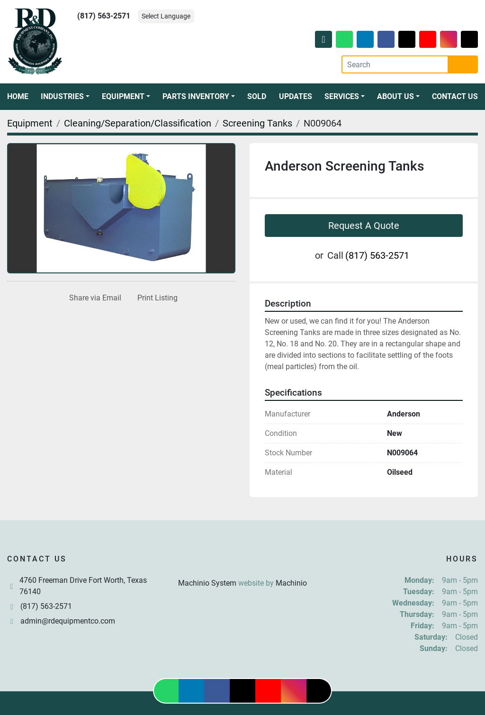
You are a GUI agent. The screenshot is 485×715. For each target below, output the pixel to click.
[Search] (395, 64)
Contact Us (455, 96)
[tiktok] (469, 39)
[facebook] (386, 39)
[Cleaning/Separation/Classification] (137, 123)
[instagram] (448, 39)
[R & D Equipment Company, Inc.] (242, 560)
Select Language (166, 16)
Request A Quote (363, 225)
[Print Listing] (155, 298)
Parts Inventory (195, 96)
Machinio (291, 583)
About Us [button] (395, 96)
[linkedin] (365, 39)
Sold (256, 96)
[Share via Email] (93, 298)
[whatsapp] (344, 39)
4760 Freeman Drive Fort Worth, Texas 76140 (83, 586)
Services (341, 96)
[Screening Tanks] (257, 123)
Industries (62, 96)
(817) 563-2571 (103, 15)
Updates (295, 96)
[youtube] (427, 39)
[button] (65, 96)
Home (17, 96)
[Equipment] (30, 123)
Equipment (123, 96)
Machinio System (207, 583)
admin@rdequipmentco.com (67, 620)
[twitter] (406, 39)
